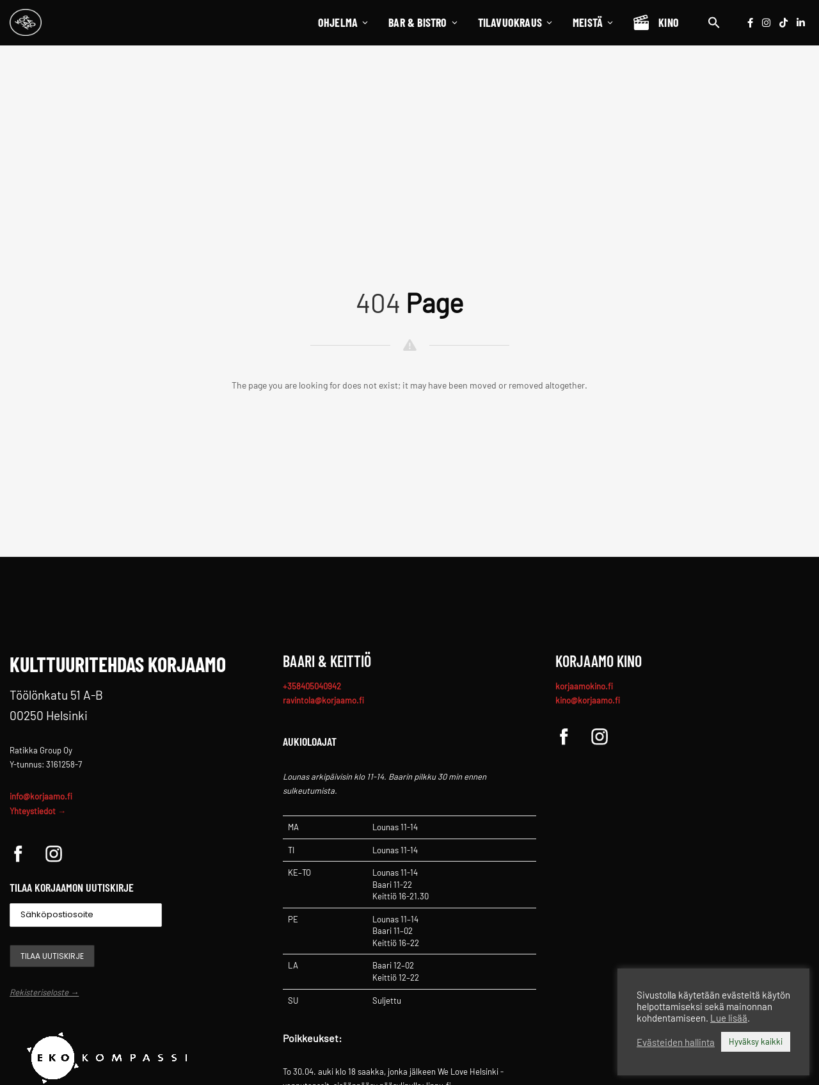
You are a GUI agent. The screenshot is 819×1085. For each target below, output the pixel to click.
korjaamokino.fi (584, 686)
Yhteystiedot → (38, 811)
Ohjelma (343, 22)
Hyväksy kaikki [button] (756, 1041)
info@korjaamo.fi (41, 796)
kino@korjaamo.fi (587, 700)
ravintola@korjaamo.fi (323, 700)
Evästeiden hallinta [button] (676, 1042)
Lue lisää (728, 1018)
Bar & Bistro (423, 22)
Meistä (593, 22)
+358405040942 (312, 686)
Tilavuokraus (515, 22)
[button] (714, 22)
